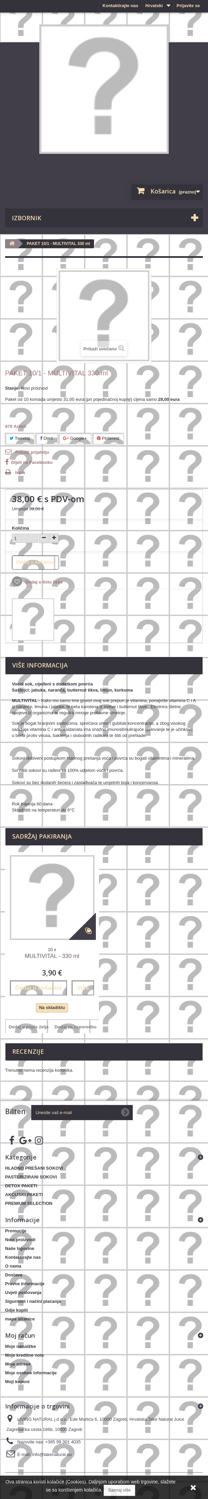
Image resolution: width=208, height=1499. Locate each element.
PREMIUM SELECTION (28, 1203)
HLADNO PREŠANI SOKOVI (34, 1168)
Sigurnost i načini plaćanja (33, 1301)
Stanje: (12, 388)
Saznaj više (119, 1490)
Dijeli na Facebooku (32, 462)
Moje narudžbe (20, 1346)
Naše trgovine (19, 1248)
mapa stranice (20, 1318)
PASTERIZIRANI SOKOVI (31, 1176)
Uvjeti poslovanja (23, 1292)
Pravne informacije (24, 1283)
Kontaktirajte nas (120, 5)
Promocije (15, 1230)
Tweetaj (19, 438)
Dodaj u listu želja (43, 581)
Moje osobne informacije (31, 1372)
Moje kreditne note (24, 1355)
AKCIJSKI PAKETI (24, 1194)
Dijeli (46, 438)
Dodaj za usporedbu (76, 1026)
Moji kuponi (17, 1381)
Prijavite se (188, 5)
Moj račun (20, 1335)
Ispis (20, 472)
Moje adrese (17, 1364)
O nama (13, 1266)
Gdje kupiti (16, 1310)
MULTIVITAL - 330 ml (52, 956)
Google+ (75, 438)
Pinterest (108, 438)
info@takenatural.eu (52, 1454)
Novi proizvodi (20, 1239)
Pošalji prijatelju (32, 452)
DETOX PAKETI (21, 1185)
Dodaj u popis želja (28, 1026)
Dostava (13, 1274)
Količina (20, 528)
